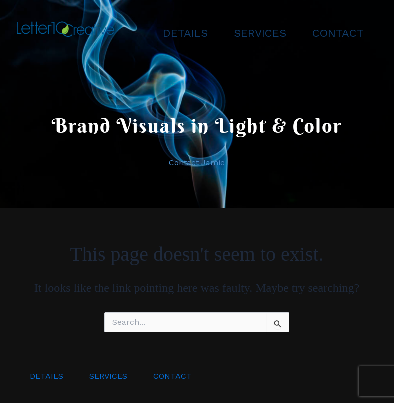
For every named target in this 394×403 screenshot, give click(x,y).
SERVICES (260, 33)
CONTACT (338, 33)
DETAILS (185, 33)
